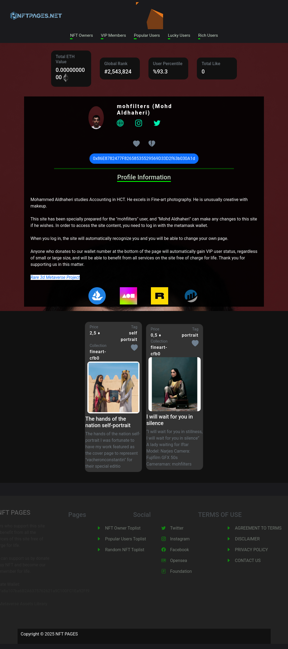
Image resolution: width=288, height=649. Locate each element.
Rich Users (211, 35)
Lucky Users (180, 35)
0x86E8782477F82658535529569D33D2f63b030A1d (144, 159)
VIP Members (112, 35)
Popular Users (147, 35)
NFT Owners (78, 35)
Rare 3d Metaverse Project (55, 277)
